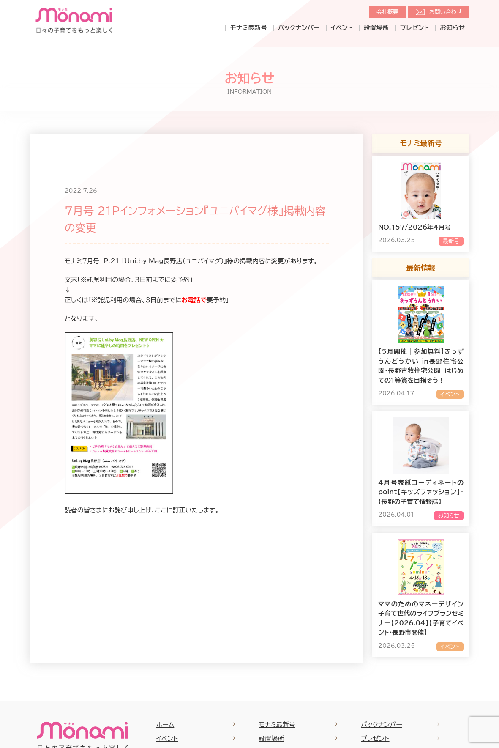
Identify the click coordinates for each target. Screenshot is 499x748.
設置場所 (376, 28)
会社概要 (387, 12)
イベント (342, 28)
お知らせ (452, 28)
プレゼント (414, 28)
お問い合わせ (445, 12)
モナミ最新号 (248, 28)
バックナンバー (299, 28)
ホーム (165, 724)
